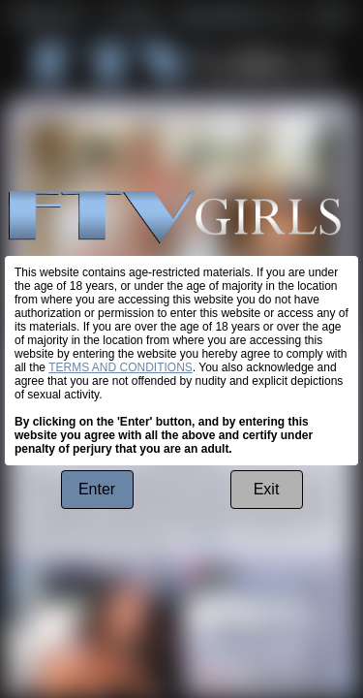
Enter (96, 489)
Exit (267, 489)
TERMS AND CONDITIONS (120, 367)
